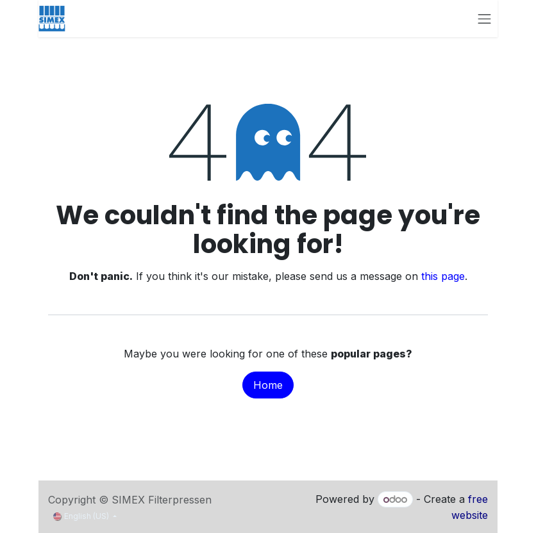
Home (268, 385)
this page (443, 276)
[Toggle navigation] (484, 18)
